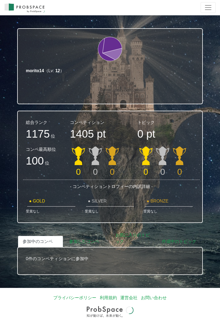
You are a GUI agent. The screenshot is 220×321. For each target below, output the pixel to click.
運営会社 (128, 297)
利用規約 (108, 297)
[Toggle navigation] (208, 7)
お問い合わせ (154, 297)
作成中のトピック (179, 241)
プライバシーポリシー (74, 297)
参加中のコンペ (38, 241)
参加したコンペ (84, 241)
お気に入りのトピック (132, 238)
